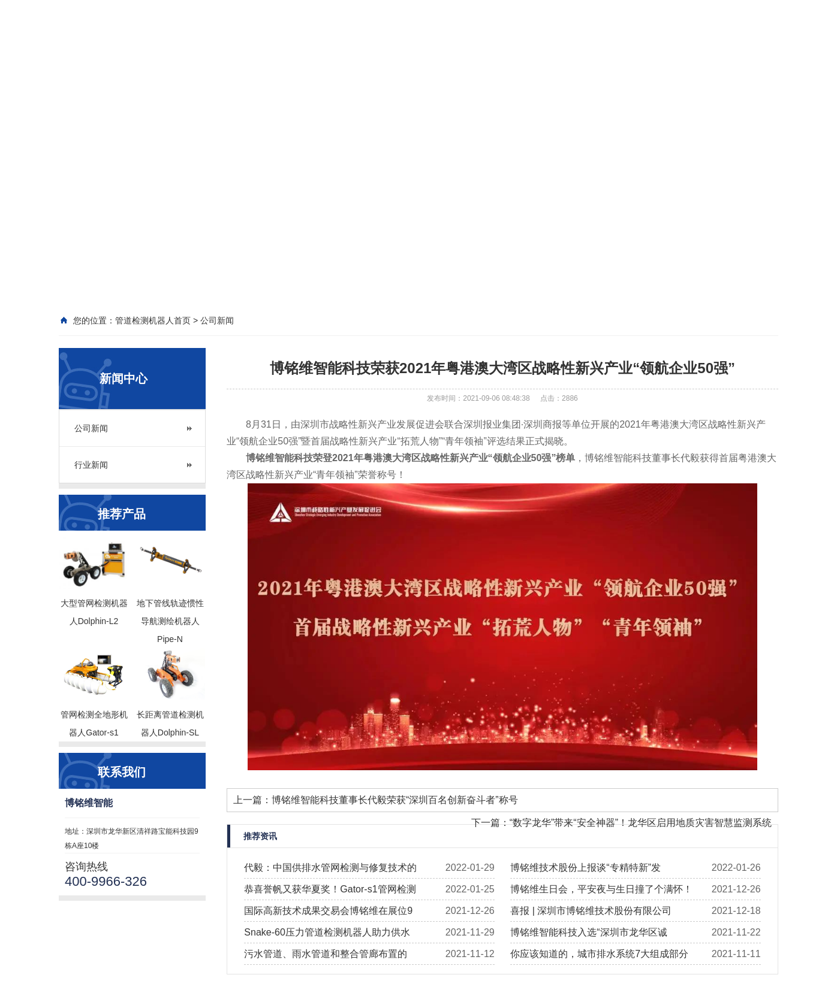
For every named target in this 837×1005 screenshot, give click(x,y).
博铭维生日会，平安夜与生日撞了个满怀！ (601, 889)
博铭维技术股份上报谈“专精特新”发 (585, 867)
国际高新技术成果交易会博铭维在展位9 (328, 911)
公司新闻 (91, 428)
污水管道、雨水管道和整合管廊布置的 (325, 954)
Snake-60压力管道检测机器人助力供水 (327, 932)
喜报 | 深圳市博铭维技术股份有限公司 (591, 911)
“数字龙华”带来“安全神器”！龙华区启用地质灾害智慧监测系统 (641, 823)
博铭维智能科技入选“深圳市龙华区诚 (588, 932)
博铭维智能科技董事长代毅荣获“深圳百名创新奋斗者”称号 (395, 800)
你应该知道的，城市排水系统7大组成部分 (599, 954)
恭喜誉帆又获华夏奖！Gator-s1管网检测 (330, 889)
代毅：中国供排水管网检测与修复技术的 (330, 867)
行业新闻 (91, 465)
